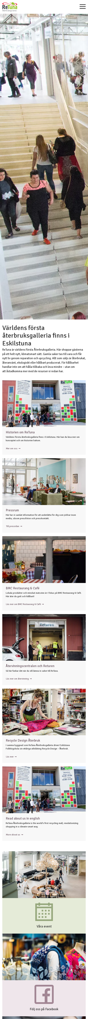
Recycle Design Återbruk (23, 741)
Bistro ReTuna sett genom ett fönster (44, 559)
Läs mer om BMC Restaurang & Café (25, 604)
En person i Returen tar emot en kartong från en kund (44, 637)
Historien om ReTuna (20, 432)
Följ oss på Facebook (44, 1009)
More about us (14, 834)
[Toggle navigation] (83, 7)
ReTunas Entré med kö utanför (44, 403)
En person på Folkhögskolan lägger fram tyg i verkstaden (44, 712)
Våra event (44, 926)
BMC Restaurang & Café (22, 588)
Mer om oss (13, 448)
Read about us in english (23, 818)
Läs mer (11, 756)
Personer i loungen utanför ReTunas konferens (44, 481)
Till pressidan (14, 526)
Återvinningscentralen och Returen (30, 666)
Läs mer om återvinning (19, 678)
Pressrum (12, 510)
